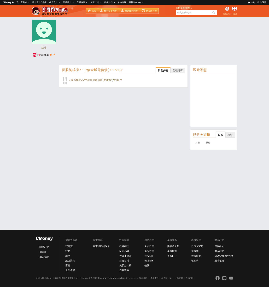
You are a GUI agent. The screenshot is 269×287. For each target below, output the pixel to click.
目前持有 (163, 70)
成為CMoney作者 (223, 255)
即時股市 (67, 2)
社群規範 (179, 278)
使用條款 (154, 278)
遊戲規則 (227, 14)
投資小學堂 (125, 255)
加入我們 (44, 256)
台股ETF (148, 255)
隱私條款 (143, 278)
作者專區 (122, 2)
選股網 (194, 251)
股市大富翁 (197, 246)
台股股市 (149, 246)
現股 (220, 134)
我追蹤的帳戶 (131, 11)
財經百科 (124, 260)
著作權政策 (166, 278)
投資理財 (53, 2)
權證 (230, 134)
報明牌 (194, 260)
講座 (67, 255)
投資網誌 (124, 246)
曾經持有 (178, 70)
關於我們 (44, 247)
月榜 (197, 142)
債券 (146, 265)
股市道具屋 (151, 11)
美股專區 (81, 2)
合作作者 (70, 270)
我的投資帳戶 (110, 11)
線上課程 (70, 260)
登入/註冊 (261, 2)
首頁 (94, 11)
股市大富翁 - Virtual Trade (50, 11)
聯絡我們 (108, 2)
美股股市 (149, 251)
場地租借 (219, 260)
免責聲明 (190, 278)
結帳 (251, 2)
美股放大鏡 (125, 265)
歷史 (208, 142)
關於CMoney (135, 2)
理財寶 (69, 246)
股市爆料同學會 (39, 2)
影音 (67, 265)
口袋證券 (124, 270)
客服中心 (219, 246)
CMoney (8, 2)
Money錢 (124, 251)
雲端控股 (196, 255)
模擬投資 (95, 2)
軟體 (67, 251)
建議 (235, 14)
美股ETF (148, 260)
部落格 (43, 251)
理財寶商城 (21, 2)
